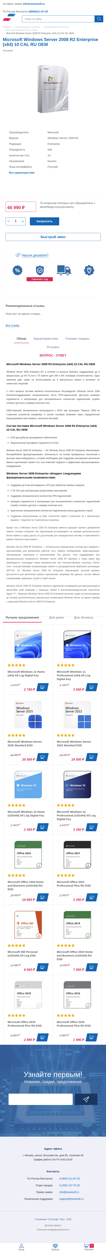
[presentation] (53, 356)
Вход (21, 1249)
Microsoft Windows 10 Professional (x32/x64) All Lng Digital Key (76, 815)
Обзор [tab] (21, 338)
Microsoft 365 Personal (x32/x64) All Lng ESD (23, 953)
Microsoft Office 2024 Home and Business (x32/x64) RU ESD (26, 885)
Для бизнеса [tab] (83, 617)
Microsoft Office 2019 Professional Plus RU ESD (25, 1023)
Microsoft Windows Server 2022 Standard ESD (74, 743)
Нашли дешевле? (35, 255)
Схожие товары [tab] (77, 338)
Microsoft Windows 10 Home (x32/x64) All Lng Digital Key (26, 813)
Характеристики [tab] (46, 338)
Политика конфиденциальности (53, 1229)
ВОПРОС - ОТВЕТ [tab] (53, 355)
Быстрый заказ (53, 237)
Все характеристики (21, 172)
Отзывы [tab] (53, 347)
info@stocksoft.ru (34, 3)
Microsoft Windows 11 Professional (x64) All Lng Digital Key (73, 675)
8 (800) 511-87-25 (69, 1178)
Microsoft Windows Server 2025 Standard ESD (25, 743)
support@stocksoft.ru (71, 1198)
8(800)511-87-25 (38, 11)
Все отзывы (12, 325)
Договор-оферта (53, 1225)
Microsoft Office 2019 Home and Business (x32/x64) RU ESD (75, 955)
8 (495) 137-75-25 (69, 1185)
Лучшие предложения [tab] (22, 617)
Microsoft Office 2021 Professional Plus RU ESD (74, 883)
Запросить (44, 221)
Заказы (55, 1249)
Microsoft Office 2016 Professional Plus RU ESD (74, 1023)
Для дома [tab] (56, 617)
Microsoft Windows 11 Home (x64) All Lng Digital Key (26, 673)
